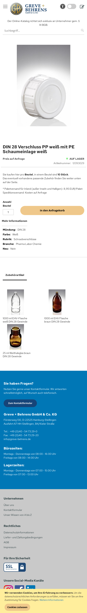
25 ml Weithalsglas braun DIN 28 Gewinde (17, 354)
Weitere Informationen (51, 599)
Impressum (10, 547)
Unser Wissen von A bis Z (18, 515)
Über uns (9, 505)
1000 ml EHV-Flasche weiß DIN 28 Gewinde (15, 320)
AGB (6, 542)
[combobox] (43, 30)
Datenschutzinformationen (19, 532)
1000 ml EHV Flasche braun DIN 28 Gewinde (57, 320)
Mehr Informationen (14, 221)
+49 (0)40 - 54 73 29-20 (24, 435)
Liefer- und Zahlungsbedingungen (23, 537)
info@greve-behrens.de (17, 439)
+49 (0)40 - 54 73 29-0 (23, 431)
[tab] (43, 222)
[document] (44, 601)
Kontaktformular (13, 510)
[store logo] (28, 9)
